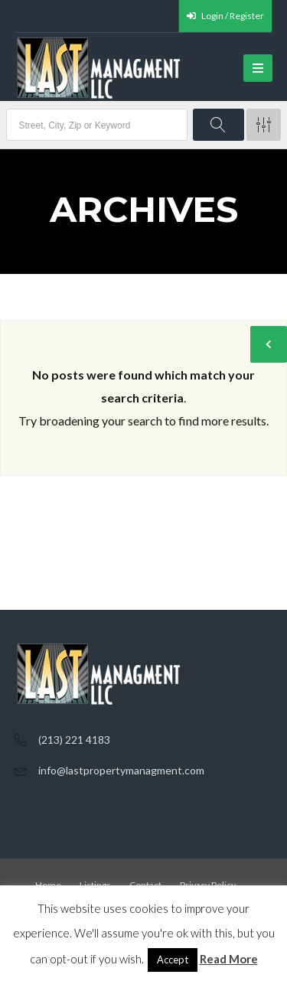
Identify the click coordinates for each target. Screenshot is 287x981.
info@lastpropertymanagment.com (121, 770)
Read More (229, 959)
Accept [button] (172, 959)
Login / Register (225, 15)
